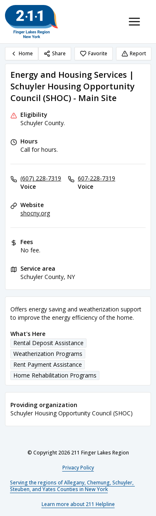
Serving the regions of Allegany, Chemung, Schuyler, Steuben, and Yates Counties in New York (72, 486)
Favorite (93, 53)
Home (21, 53)
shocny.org (35, 213)
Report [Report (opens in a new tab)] (133, 53)
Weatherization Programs (47, 354)
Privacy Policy (78, 467)
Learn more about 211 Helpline (78, 504)
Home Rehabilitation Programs (55, 375)
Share (55, 53)
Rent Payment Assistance (47, 364)
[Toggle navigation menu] (134, 21)
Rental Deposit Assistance (48, 343)
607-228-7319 (96, 178)
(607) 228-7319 (40, 178)
